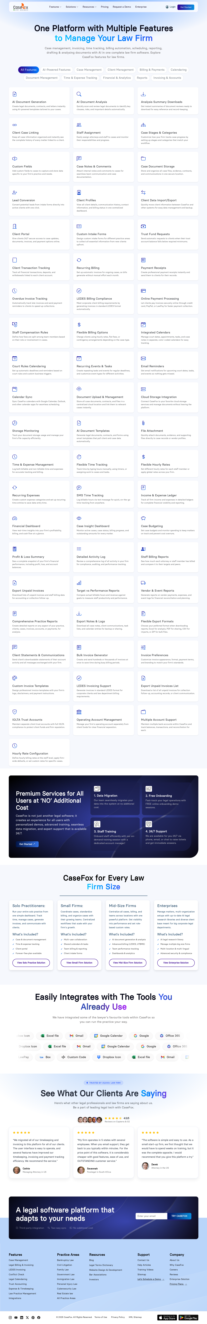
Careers (174, 1269)
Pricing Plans (178, 1284)
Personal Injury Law (67, 1284)
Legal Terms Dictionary (101, 1265)
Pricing (104, 6)
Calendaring (179, 69)
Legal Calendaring (18, 1279)
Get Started (185, 7)
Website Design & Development (105, 1270)
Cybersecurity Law (66, 1288)
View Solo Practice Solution (31, 962)
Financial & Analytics (117, 77)
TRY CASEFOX (179, 1216)
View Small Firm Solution (79, 962)
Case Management (89, 69)
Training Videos (145, 1269)
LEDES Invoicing (17, 1269)
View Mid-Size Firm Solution (127, 962)
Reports (142, 77)
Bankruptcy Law (65, 1260)
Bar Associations (97, 1274)
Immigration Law (65, 1279)
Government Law (65, 1274)
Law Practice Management (22, 1293)
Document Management (41, 77)
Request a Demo (122, 6)
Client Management (121, 69)
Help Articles (144, 1265)
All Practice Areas (66, 1298)
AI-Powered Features (57, 69)
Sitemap (142, 1274)
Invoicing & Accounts (167, 77)
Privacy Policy (118, 1317)
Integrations (15, 1298)
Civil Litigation (64, 1265)
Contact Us (143, 1260)
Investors (94, 1279)
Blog (91, 1260)
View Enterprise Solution (176, 962)
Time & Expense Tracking (80, 77)
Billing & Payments (152, 69)
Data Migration (107, 795)
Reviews (174, 1274)
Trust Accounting (18, 1284)
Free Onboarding (160, 796)
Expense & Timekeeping (21, 1288)
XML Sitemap (135, 1317)
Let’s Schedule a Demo (151, 1279)
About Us (174, 1260)
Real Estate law (65, 1293)
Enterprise (141, 6)
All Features (29, 69)
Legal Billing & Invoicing (21, 1265)
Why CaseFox (177, 1265)
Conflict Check (16, 1274)
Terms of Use (101, 1317)
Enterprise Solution (179, 1279)
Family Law (63, 1269)
